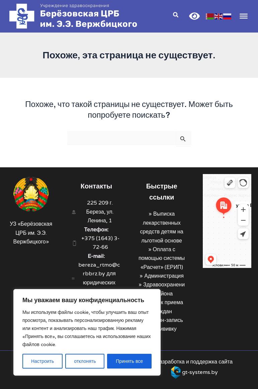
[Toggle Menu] (243, 16)
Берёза (209, 177)
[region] (87, 332)
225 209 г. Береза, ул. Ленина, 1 (99, 211)
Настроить (42, 361)
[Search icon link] (175, 16)
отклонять (85, 361)
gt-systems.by (200, 372)
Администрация (164, 275)
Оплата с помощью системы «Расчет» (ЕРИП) (162, 258)
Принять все (129, 361)
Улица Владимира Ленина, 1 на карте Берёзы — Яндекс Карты (227, 188)
